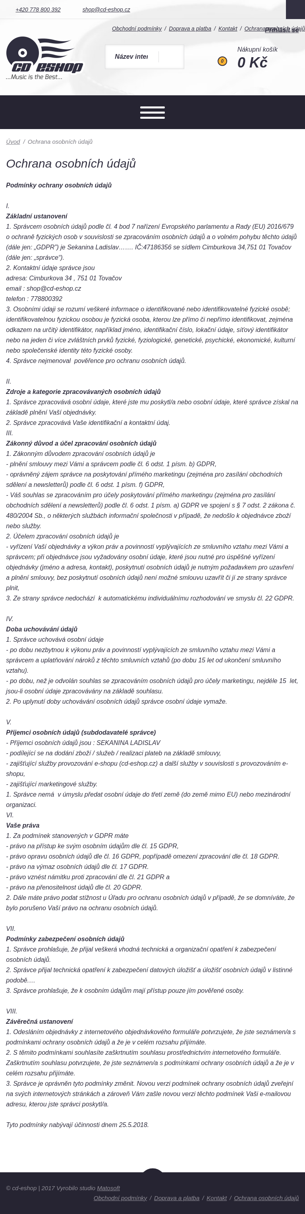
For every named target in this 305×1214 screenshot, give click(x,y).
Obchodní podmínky (120, 1198)
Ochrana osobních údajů (266, 1198)
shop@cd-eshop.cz (106, 9)
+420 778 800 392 (37, 9)
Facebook (295, 9)
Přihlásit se (282, 30)
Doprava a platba (176, 1198)
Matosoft (108, 1188)
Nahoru (153, 1185)
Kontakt (217, 1198)
